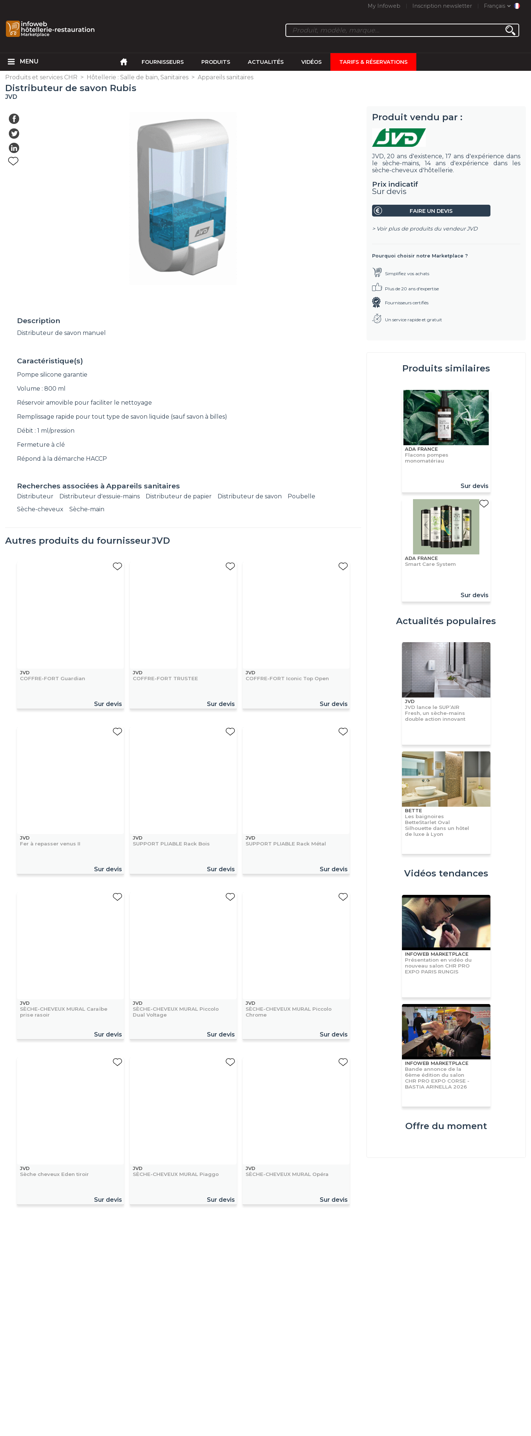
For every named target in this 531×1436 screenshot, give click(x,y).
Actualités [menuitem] (266, 62)
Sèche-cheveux (40, 509)
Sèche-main (86, 509)
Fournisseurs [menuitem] (163, 62)
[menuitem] (11, 62)
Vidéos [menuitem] (311, 62)
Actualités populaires (446, 621)
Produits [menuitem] (215, 62)
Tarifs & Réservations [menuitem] (373, 62)
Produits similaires (446, 368)
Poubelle (301, 496)
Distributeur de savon (250, 496)
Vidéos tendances (446, 873)
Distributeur (35, 496)
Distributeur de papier (179, 496)
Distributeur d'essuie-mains (99, 496)
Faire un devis (431, 211)
